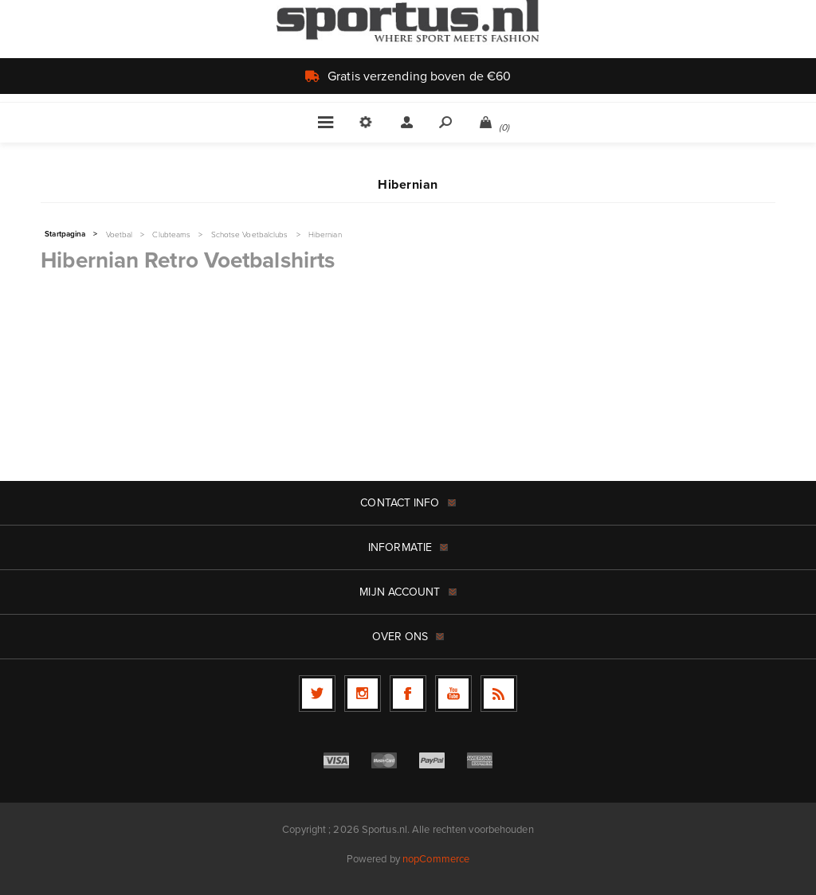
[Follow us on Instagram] (362, 693)
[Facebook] (408, 693)
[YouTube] (453, 693)
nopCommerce (435, 858)
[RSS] (499, 693)
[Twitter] (317, 693)
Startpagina (65, 234)
